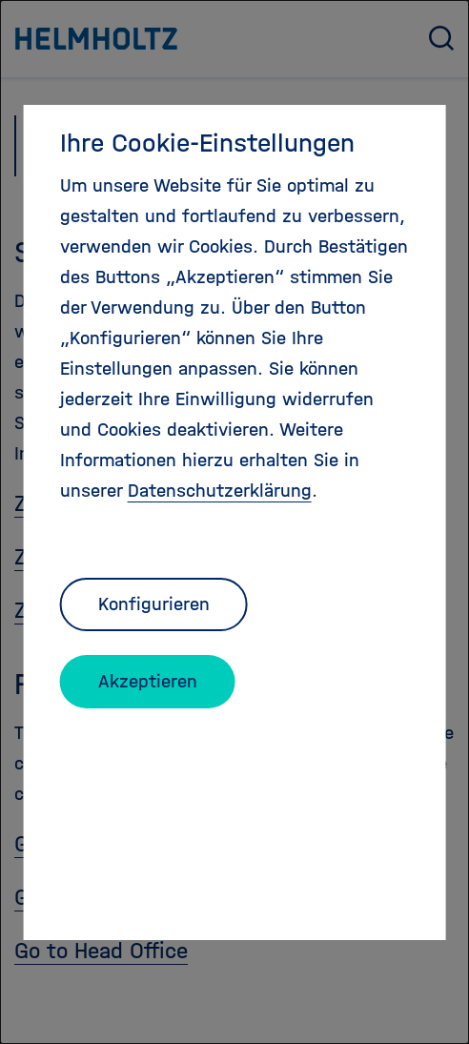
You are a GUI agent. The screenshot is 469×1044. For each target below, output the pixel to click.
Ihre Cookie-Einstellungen (207, 143)
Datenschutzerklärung (220, 491)
